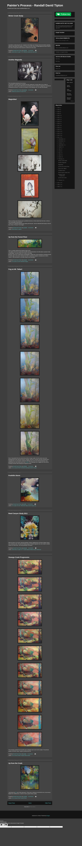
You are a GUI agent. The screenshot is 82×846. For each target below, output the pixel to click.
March (60, 156)
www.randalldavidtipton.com (62, 47)
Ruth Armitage (69, 90)
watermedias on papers (17, 229)
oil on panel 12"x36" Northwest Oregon (20, 261)
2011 (58, 137)
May (59, 152)
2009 (58, 184)
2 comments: (31, 466)
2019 (58, 121)
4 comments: (31, 90)
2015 (58, 129)
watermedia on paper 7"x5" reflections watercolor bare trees (24, 51)
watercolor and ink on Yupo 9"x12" (19, 91)
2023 (58, 113)
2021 (58, 117)
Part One (58, 58)
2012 (58, 135)
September (61, 145)
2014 (58, 131)
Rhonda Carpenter (69, 94)
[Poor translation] (5, 825)
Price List (58, 68)
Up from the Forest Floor (17, 237)
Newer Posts (11, 803)
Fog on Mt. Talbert (15, 269)
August (60, 147)
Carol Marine (68, 86)
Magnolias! (12, 99)
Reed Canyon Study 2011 (18, 513)
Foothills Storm (14, 475)
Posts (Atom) (32, 806)
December (60, 139)
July (59, 149)
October (60, 143)
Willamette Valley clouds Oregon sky (28, 505)
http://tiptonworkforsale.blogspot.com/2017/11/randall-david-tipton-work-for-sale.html (64, 27)
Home (30, 803)
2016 (58, 127)
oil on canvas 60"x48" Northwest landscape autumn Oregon (24, 467)
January (60, 180)
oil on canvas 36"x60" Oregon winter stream (21, 755)
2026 (58, 107)
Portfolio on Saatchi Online (62, 52)
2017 (58, 125)
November (60, 141)
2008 (58, 186)
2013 (58, 133)
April (59, 155)
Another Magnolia (15, 60)
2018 (58, 123)
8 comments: (31, 227)
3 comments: (31, 50)
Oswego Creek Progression (18, 557)
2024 (58, 111)
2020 (58, 119)
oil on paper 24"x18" (16, 505)
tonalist (27, 462)
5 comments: (31, 548)
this (16, 792)
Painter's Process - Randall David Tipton (35, 5)
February (60, 158)
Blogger (48, 815)
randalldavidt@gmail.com (61, 75)
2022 (58, 115)
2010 (58, 182)
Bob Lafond (70, 82)
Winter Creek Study (15, 16)
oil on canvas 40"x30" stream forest (19, 798)
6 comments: (31, 259)
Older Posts (48, 803)
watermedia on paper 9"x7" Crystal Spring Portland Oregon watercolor (26, 549)
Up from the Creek (15, 763)
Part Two (58, 61)
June (59, 151)
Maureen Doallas (69, 98)
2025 (58, 109)
